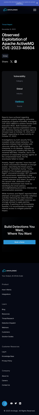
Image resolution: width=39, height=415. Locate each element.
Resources (6, 314)
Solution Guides (7, 337)
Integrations (6, 294)
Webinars (5, 327)
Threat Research (8, 318)
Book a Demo (19, 243)
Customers (6, 332)
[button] (34, 10)
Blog (3, 309)
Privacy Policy (7, 361)
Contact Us (6, 385)
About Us (5, 376)
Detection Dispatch (9, 323)
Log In (4, 352)
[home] (10, 10)
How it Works (6, 290)
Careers (5, 380)
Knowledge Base (8, 356)
